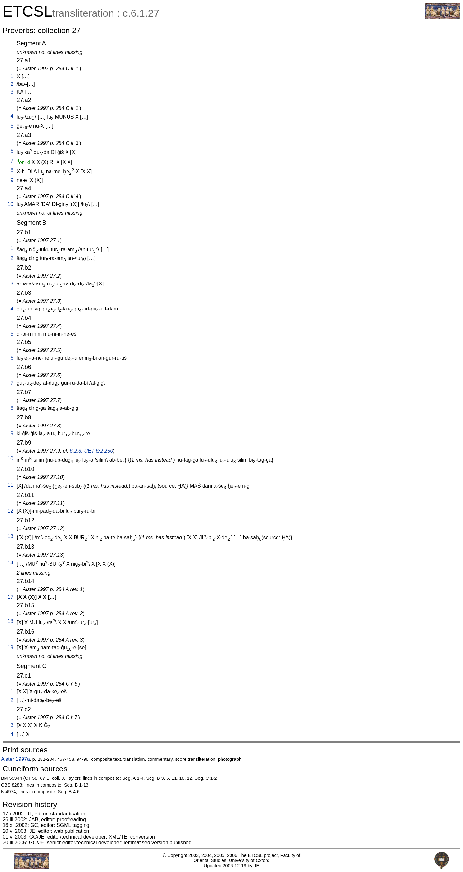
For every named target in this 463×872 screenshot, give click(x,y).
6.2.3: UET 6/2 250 (91, 451)
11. (10, 485)
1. (12, 76)
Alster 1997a (15, 759)
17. (10, 597)
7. (12, 161)
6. (12, 151)
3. (12, 91)
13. (10, 536)
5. (12, 126)
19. (10, 647)
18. (10, 621)
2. (12, 84)
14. (10, 562)
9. (12, 180)
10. (10, 204)
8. (12, 170)
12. (10, 511)
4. (12, 116)
